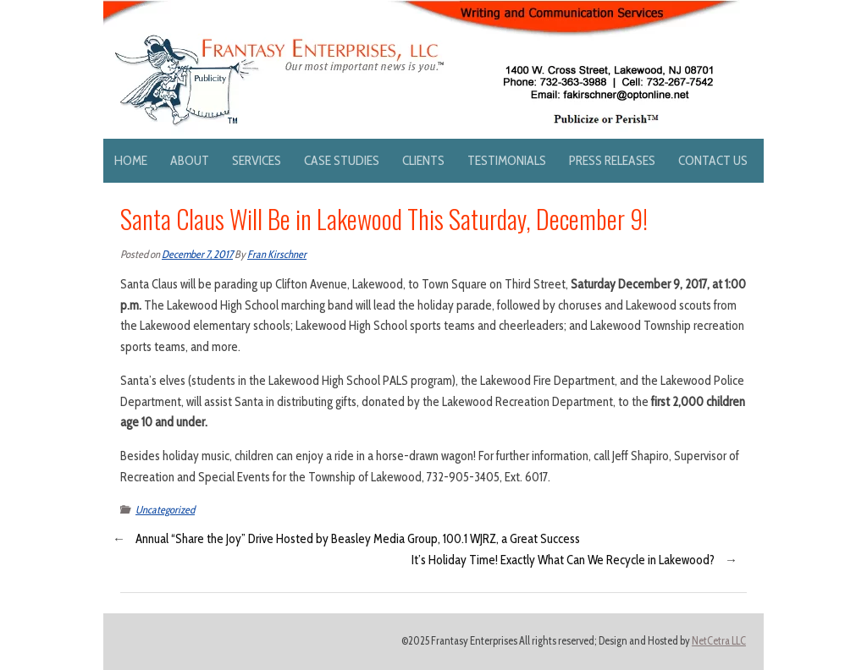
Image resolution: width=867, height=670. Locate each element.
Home (130, 160)
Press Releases (612, 160)
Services (256, 160)
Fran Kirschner (276, 254)
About (189, 160)
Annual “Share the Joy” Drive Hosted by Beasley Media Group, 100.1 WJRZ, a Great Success (357, 538)
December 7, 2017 (197, 254)
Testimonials (506, 160)
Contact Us (713, 160)
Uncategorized (165, 509)
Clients (423, 160)
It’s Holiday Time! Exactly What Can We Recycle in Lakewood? (563, 560)
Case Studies (341, 160)
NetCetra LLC (719, 640)
